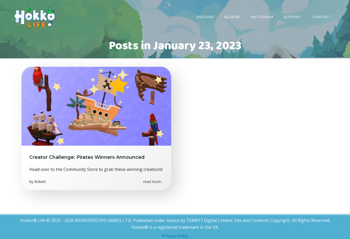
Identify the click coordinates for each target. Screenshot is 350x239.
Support (293, 17)
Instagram (262, 17)
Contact (322, 17)
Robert (40, 181)
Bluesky (232, 17)
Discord (205, 17)
